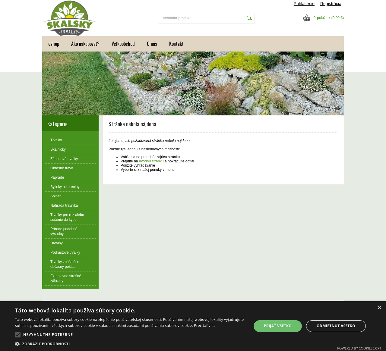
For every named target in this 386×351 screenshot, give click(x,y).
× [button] (379, 308)
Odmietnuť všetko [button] (336, 325)
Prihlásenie (304, 3)
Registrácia (330, 3)
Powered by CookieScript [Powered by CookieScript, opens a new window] (359, 348)
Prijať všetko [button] (278, 325)
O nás (152, 43)
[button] (18, 335)
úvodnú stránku (151, 161)
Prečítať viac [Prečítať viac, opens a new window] (204, 325)
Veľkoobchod (123, 43)
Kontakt (176, 43)
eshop (53, 43)
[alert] (193, 326)
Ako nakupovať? (85, 43)
